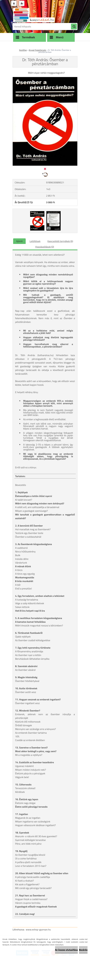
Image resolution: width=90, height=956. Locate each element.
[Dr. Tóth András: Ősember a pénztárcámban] (45, 78)
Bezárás (83, 950)
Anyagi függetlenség (37, 50)
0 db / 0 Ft (69, 3)
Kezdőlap (23, 50)
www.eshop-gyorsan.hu (38, 929)
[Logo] (34, 15)
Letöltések (35, 241)
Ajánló (19, 241)
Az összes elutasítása (66, 950)
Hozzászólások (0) (44, 247)
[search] (74, 27)
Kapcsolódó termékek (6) (60, 241)
